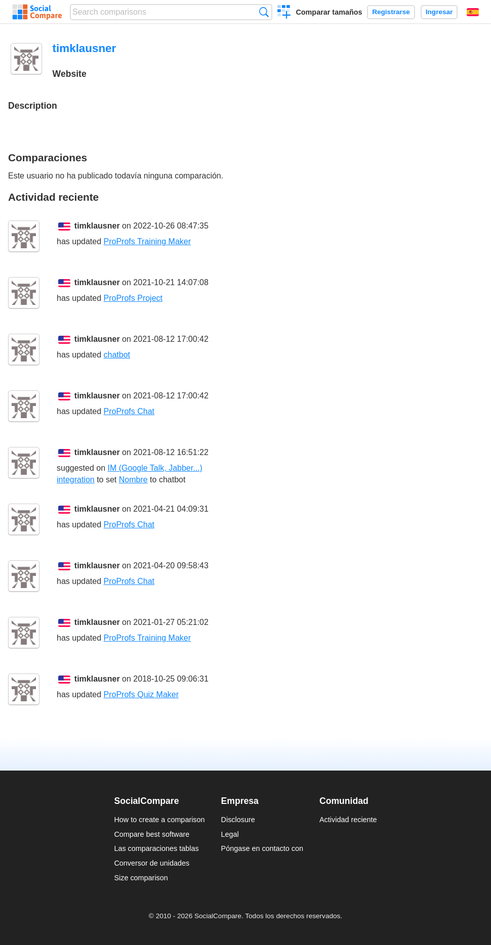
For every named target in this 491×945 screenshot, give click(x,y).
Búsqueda (264, 12)
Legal (230, 834)
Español (473, 12)
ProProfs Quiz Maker (141, 694)
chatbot (117, 354)
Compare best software (151, 834)
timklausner (97, 225)
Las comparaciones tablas (156, 848)
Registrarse (391, 12)
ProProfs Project (133, 298)
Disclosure (238, 820)
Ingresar (439, 12)
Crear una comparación (284, 13)
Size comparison (141, 878)
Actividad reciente (348, 820)
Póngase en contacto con (262, 848)
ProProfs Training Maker (147, 241)
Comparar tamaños (329, 12)
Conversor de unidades (151, 863)
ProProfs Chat (129, 411)
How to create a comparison (159, 820)
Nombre (133, 479)
